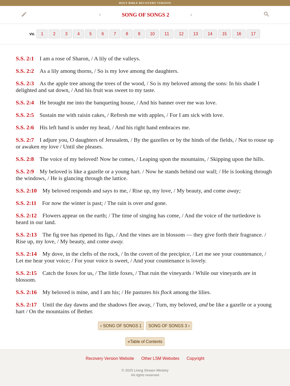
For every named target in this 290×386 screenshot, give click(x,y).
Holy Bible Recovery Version (145, 2)
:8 (31, 159)
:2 (31, 71)
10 (152, 34)
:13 (33, 234)
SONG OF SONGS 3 (169, 325)
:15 (33, 273)
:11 (32, 203)
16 (238, 34)
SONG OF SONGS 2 (145, 15)
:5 (31, 115)
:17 (33, 304)
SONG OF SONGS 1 (121, 325)
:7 (31, 140)
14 (210, 34)
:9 (31, 171)
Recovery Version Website (110, 358)
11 (166, 34)
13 (195, 34)
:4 (31, 102)
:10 (33, 190)
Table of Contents (145, 341)
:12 (33, 215)
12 (181, 34)
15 (224, 34)
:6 (31, 127)
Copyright (195, 358)
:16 (33, 292)
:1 (31, 58)
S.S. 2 (22, 58)
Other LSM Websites (160, 358)
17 (253, 34)
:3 (31, 83)
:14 (33, 254)
